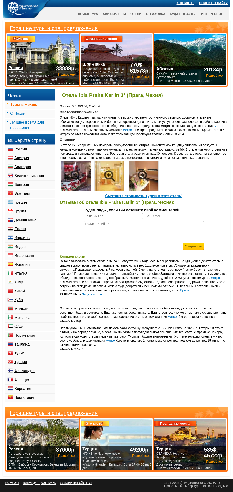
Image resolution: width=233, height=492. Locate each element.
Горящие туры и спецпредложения (54, 413)
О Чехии (17, 113)
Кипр (18, 282)
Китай (19, 291)
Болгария (22, 167)
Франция (22, 380)
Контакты (185, 3)
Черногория (24, 397)
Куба (18, 300)
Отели (136, 14)
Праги (184, 290)
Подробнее (66, 455)
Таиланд (22, 344)
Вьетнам (22, 193)
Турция (20, 362)
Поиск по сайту (213, 3)
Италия (21, 273)
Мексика (22, 317)
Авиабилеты (114, 14)
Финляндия (24, 371)
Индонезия (24, 255)
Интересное (212, 14)
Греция (20, 202)
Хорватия (22, 388)
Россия (20, 149)
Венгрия (21, 184)
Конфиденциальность (39, 483)
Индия (20, 247)
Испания (22, 264)
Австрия (21, 158)
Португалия (24, 335)
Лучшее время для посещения (27, 125)
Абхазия (164, 69)
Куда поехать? (183, 14)
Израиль (22, 238)
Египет (20, 229)
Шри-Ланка (93, 64)
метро (218, 126)
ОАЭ (18, 326)
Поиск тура (88, 14)
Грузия (20, 211)
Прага (149, 202)
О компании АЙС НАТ (76, 483)
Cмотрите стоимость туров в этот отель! (143, 196)
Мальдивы (23, 309)
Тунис (19, 353)
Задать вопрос (93, 294)
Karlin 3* (131, 202)
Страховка (155, 14)
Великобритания (29, 176)
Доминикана (25, 220)
